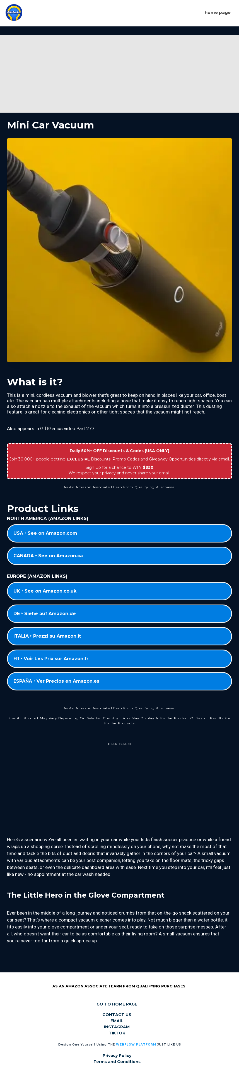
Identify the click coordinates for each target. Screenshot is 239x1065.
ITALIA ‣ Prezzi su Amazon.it (47, 636)
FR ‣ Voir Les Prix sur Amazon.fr (50, 658)
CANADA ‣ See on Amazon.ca (48, 555)
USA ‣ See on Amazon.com (45, 533)
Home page (218, 12)
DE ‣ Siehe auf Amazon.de (44, 613)
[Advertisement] (119, 74)
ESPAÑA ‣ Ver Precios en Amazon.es (56, 681)
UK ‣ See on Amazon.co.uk (44, 591)
